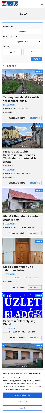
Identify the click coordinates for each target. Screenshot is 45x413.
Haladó (36, 59)
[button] (22, 41)
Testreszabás (22, 401)
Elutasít (22, 408)
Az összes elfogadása (22, 395)
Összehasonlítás (17, 118)
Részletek (35, 118)
